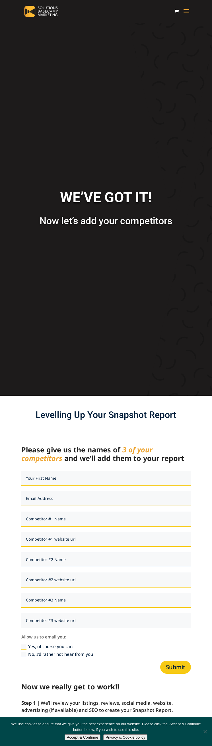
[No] (205, 731)
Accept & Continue (82, 737)
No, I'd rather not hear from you (57, 654)
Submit (175, 667)
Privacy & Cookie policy (125, 737)
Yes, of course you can (47, 647)
